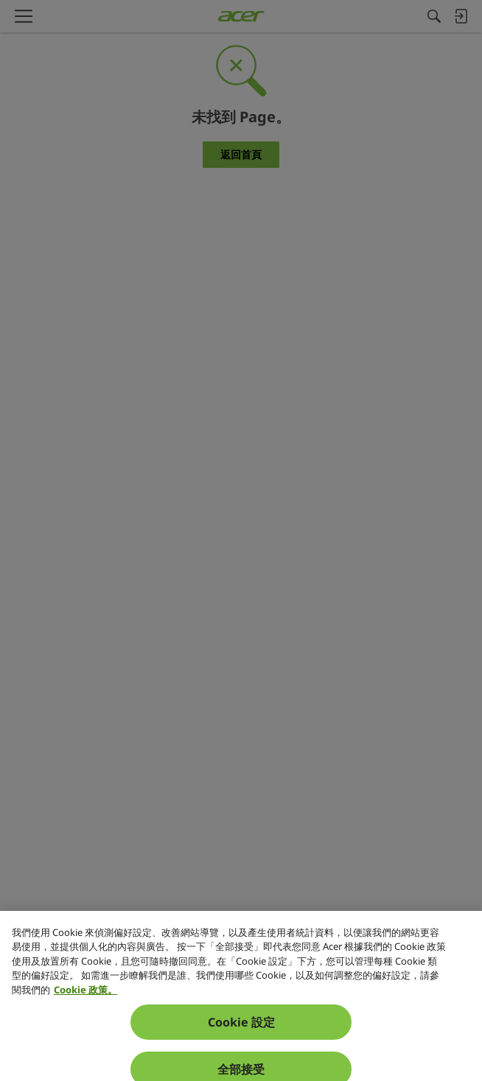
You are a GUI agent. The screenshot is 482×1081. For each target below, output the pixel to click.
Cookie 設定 (241, 1040)
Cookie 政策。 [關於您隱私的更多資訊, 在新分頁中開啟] (85, 1007)
